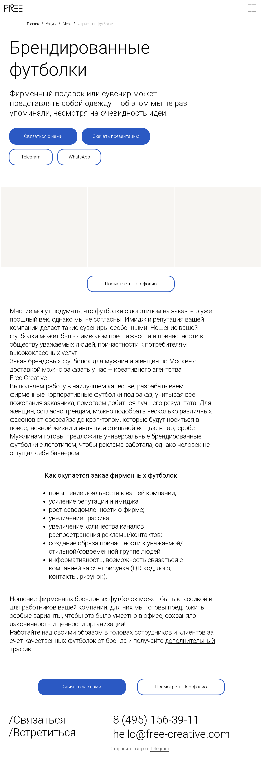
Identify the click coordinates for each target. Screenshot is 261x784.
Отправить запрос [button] (129, 748)
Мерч (67, 24)
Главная (33, 24)
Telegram (159, 748)
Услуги (51, 24)
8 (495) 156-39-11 (156, 719)
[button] (43, 136)
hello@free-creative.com (171, 734)
